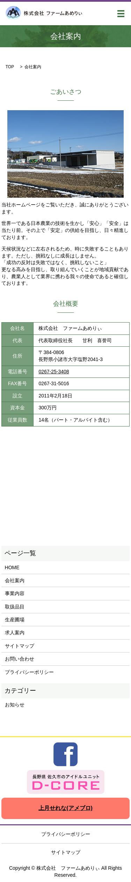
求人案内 (14, 632)
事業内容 (14, 593)
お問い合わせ (19, 659)
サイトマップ (19, 646)
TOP (10, 66)
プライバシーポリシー (29, 672)
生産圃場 (14, 619)
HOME (12, 567)
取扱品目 (14, 606)
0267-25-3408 (53, 371)
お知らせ (14, 704)
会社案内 (14, 580)
